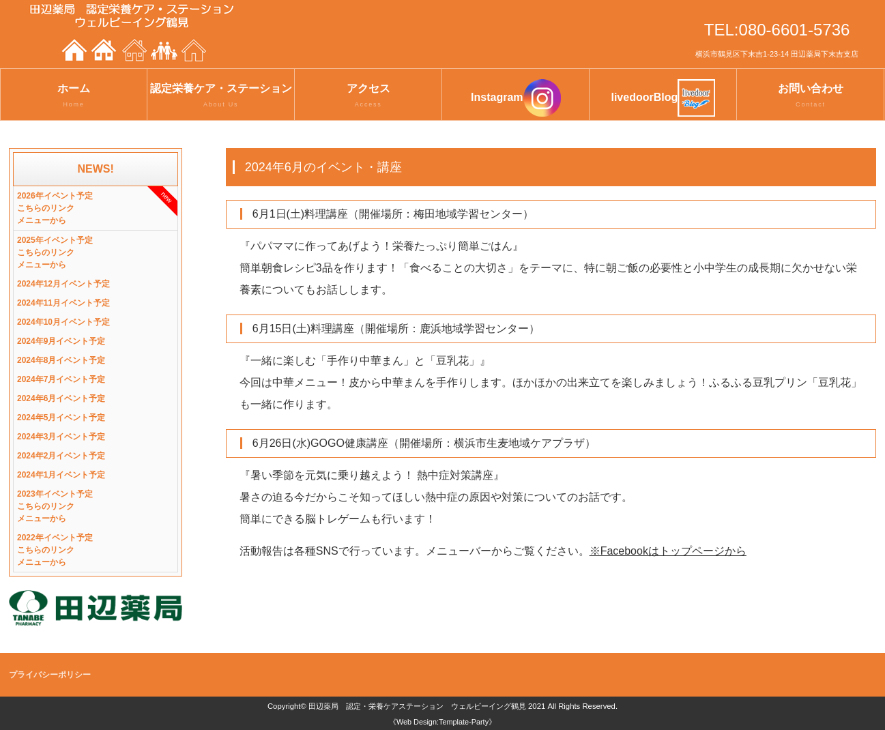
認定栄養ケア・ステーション (220, 96)
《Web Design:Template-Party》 (442, 722)
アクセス (368, 96)
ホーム (74, 96)
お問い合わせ (810, 96)
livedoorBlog (663, 98)
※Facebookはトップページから (668, 551)
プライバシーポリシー (50, 675)
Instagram (515, 98)
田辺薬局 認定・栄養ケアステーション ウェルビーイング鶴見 (417, 706)
